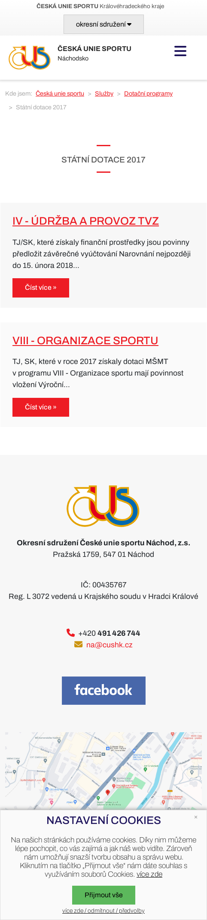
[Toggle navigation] (103, 24)
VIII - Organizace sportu (85, 340)
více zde (149, 874)
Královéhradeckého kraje (100, 6)
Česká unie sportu (60, 93)
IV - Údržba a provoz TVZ (85, 221)
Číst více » (41, 287)
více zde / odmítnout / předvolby (103, 911)
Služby (104, 93)
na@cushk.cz (109, 645)
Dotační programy (148, 93)
